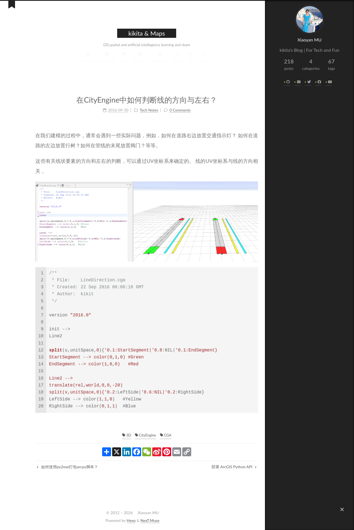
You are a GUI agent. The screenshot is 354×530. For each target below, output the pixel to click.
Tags (110, 60)
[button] (342, 509)
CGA (151, 435)
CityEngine (131, 435)
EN (176, 60)
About (163, 60)
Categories (92, 60)
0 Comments (165, 107)
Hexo (131, 520)
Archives (126, 60)
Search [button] (190, 60)
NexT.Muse (150, 520)
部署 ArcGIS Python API (219, 466)
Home (74, 60)
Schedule (145, 60)
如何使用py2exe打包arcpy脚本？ (53, 466)
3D (112, 435)
